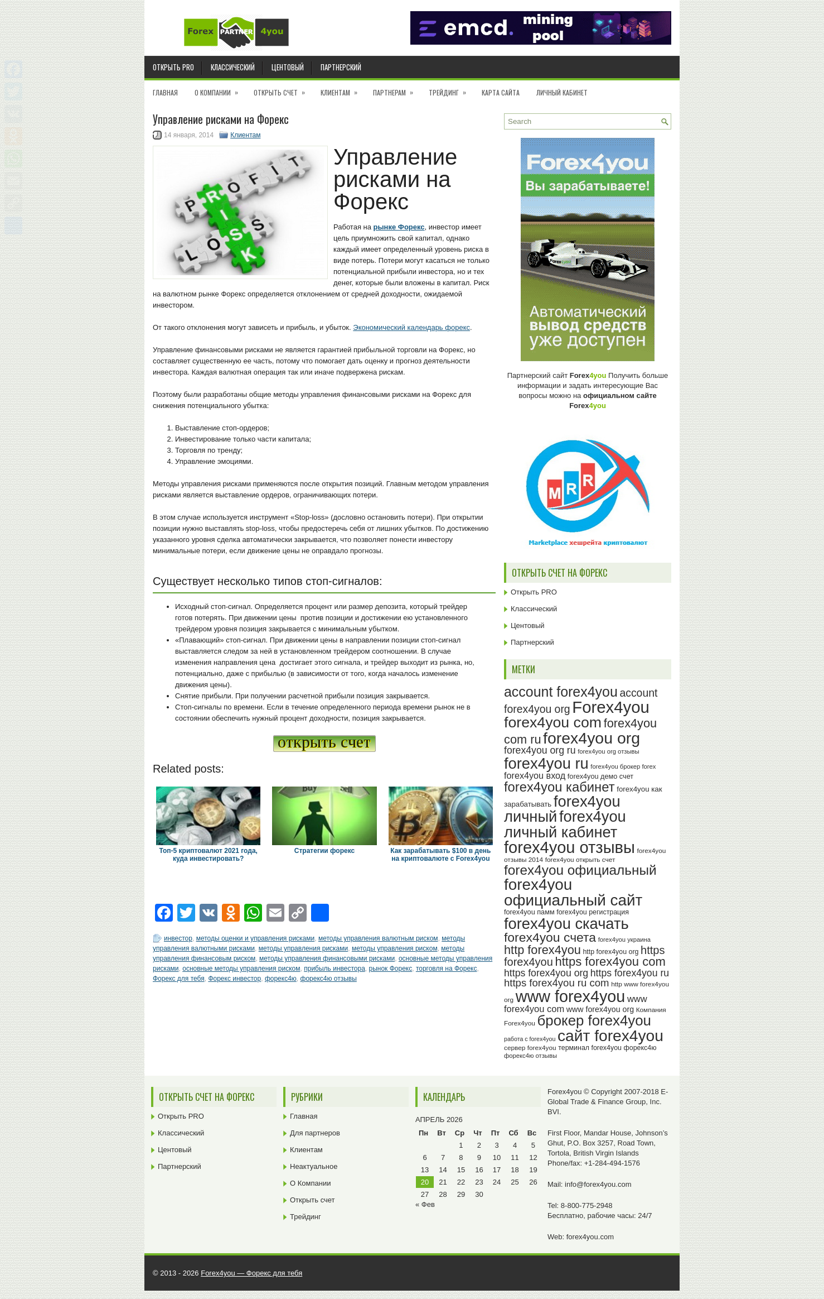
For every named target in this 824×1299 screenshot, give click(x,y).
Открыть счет (283, 88)
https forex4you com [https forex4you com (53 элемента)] (610, 962)
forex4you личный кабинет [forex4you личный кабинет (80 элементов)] (565, 824)
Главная (165, 92)
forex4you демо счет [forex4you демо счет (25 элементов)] (600, 776)
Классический (233, 67)
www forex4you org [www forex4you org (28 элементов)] (600, 1009)
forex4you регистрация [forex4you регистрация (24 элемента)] (592, 912)
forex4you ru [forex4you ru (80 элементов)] (546, 763)
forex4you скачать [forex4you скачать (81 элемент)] (566, 923)
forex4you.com (590, 1237)
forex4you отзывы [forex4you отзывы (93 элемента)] (569, 847)
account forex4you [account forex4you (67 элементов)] (561, 691)
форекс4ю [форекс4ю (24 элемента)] (640, 1048)
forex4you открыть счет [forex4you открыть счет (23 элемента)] (580, 860)
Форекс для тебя (179, 978)
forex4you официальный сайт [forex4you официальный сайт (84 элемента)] (573, 892)
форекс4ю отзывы (328, 978)
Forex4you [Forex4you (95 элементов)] (610, 707)
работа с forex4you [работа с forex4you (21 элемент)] (529, 1039)
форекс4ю (281, 978)
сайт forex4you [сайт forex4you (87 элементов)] (610, 1035)
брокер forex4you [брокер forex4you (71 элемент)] (594, 1020)
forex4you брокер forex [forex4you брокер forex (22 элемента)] (623, 766)
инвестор (178, 938)
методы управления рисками (303, 948)
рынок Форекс (390, 968)
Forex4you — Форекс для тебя (251, 1273)
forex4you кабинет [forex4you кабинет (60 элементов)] (559, 786)
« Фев (425, 1204)
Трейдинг (451, 88)
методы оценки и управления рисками (255, 938)
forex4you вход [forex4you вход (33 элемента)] (534, 775)
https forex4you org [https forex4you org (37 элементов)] (546, 973)
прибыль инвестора (334, 968)
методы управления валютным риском (378, 938)
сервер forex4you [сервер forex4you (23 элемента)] (530, 1048)
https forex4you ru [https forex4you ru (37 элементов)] (629, 973)
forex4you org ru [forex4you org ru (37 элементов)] (540, 750)
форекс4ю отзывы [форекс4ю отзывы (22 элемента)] (530, 1055)
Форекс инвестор (234, 978)
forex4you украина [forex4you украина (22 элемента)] (624, 939)
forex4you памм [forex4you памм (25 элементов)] (529, 912)
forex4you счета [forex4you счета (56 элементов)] (550, 937)
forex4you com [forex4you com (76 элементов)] (553, 722)
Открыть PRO (173, 67)
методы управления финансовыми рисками (327, 958)
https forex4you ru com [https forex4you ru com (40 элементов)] (556, 983)
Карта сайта (501, 92)
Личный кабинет (562, 92)
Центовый (288, 67)
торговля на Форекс (446, 968)
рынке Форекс (399, 227)
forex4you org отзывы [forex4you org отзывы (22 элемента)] (608, 751)
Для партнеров (315, 1133)
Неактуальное (313, 1166)
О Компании (220, 88)
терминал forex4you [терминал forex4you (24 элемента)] (590, 1048)
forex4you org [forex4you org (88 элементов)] (591, 738)
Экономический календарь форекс (411, 327)
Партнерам (396, 88)
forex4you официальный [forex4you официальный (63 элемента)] (580, 870)
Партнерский (341, 67)
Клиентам (343, 88)
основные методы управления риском (241, 968)
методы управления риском (395, 948)
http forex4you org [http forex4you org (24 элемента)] (610, 952)
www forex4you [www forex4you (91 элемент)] (571, 996)
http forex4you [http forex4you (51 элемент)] (542, 950)
